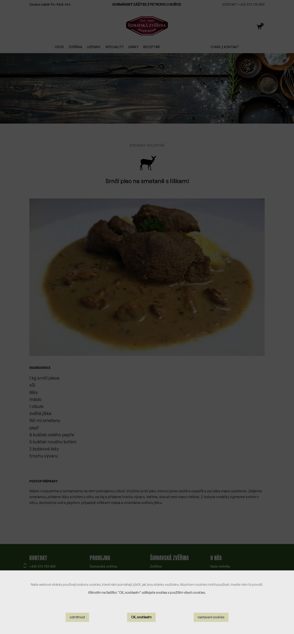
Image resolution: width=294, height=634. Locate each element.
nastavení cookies (211, 617)
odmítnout (77, 617)
